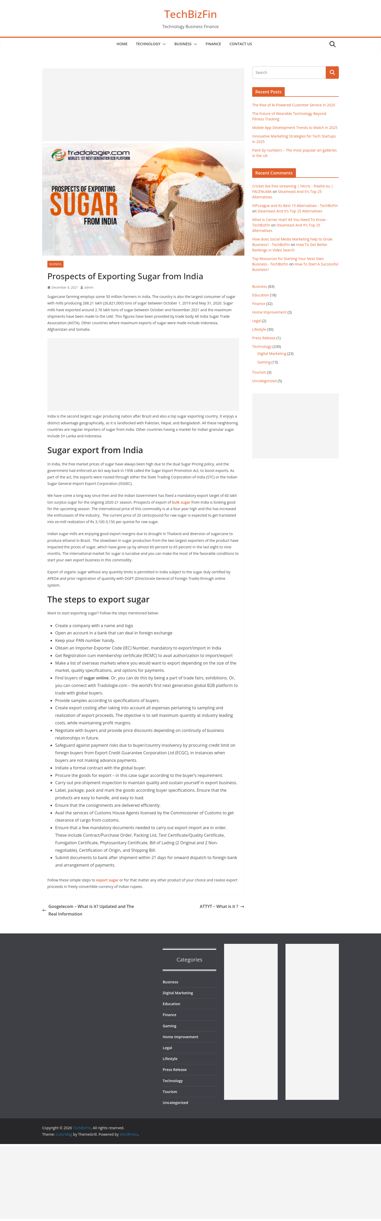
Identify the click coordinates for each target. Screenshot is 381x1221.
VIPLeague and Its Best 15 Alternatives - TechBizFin (295, 205)
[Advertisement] (143, 104)
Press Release (263, 337)
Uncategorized (264, 380)
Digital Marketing (271, 353)
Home (122, 43)
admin (89, 287)
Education (260, 295)
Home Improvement (269, 312)
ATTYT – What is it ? (222, 906)
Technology (148, 43)
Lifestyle (259, 329)
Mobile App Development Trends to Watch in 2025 (294, 127)
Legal (256, 320)
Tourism (259, 372)
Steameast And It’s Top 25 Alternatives (290, 211)
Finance (213, 43)
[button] (163, 44)
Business (183, 43)
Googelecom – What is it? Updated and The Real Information (88, 910)
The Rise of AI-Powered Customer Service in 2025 (293, 104)
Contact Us (241, 43)
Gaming (264, 362)
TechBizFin (190, 14)
